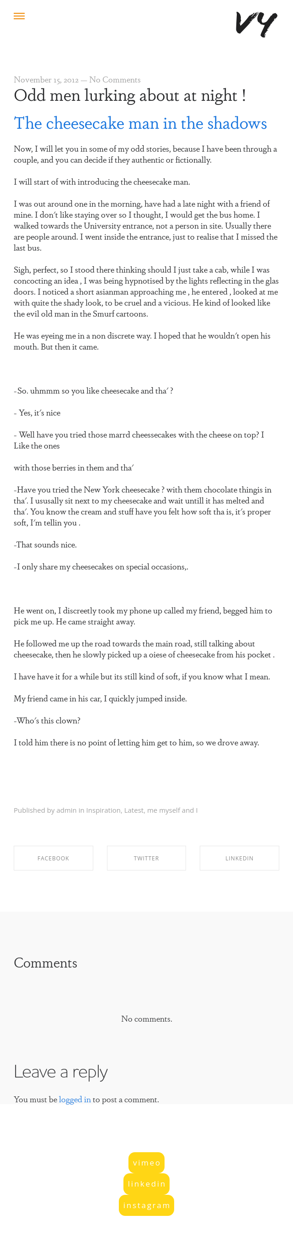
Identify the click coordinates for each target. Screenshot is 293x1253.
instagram (147, 1205)
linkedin (147, 1183)
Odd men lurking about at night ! (130, 93)
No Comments (115, 79)
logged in (75, 1099)
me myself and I (172, 810)
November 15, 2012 (46, 79)
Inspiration (103, 810)
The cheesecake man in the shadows (140, 121)
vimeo (147, 1162)
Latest (134, 810)
